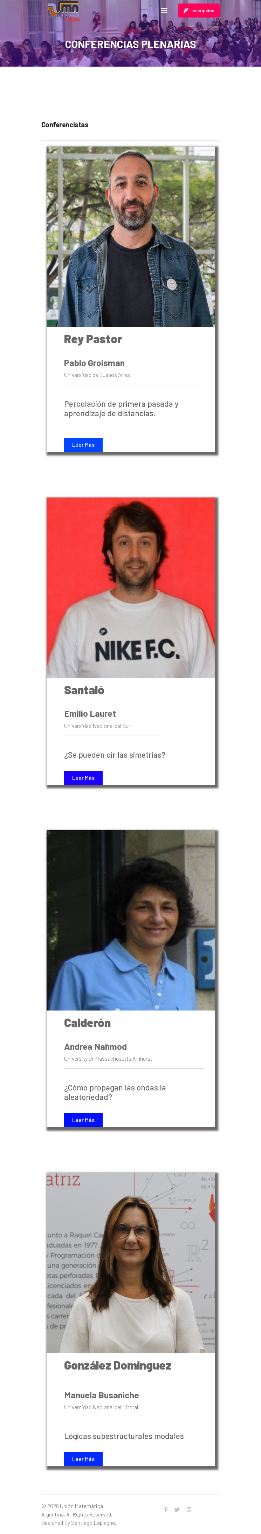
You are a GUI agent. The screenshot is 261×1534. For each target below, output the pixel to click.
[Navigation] (164, 10)
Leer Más (83, 444)
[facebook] (165, 1509)
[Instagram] (189, 1509)
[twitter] (177, 1509)
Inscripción (199, 10)
